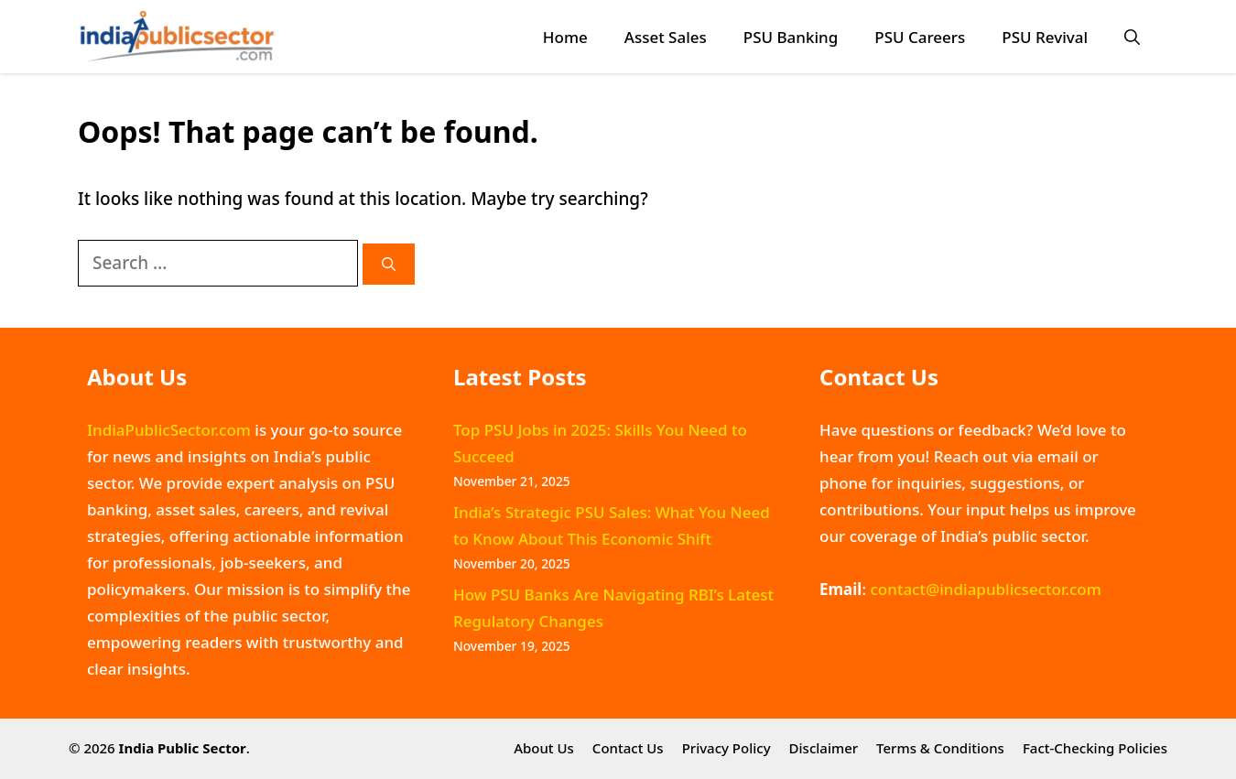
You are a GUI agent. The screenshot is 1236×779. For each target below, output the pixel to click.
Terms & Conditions (940, 748)
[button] (1132, 37)
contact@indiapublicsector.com (985, 589)
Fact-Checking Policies (1095, 748)
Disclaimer (824, 748)
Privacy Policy (726, 748)
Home (565, 37)
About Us (544, 748)
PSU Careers (919, 37)
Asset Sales (665, 37)
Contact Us (628, 748)
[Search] (389, 264)
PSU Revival (1045, 37)
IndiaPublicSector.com (169, 429)
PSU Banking (790, 37)
